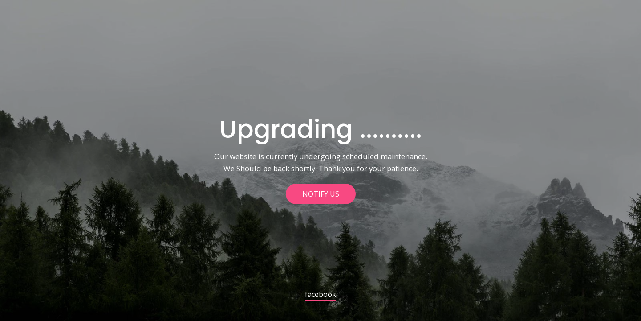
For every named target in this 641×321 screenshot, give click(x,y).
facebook (320, 295)
